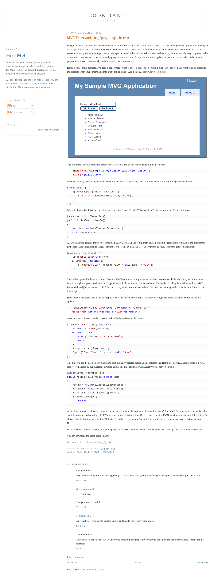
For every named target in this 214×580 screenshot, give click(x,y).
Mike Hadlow (82, 489)
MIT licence (43, 79)
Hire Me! (15, 55)
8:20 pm (81, 548)
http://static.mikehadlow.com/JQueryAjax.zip (89, 442)
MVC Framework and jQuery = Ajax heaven (98, 38)
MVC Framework (104, 452)
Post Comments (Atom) (92, 569)
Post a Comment (75, 556)
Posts (12, 105)
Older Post (202, 562)
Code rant (107, 15)
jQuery (88, 452)
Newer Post (73, 562)
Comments (15, 112)
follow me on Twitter (48, 129)
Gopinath (80, 515)
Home (138, 562)
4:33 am (81, 480)
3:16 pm (81, 526)
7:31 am (81, 507)
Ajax (79, 452)
